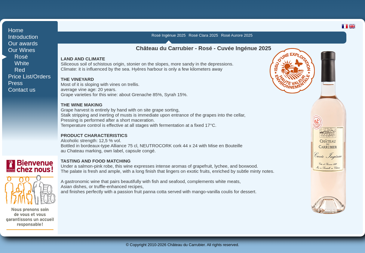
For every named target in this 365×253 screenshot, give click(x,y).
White (18, 63)
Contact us (21, 90)
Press (15, 83)
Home (15, 30)
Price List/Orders (29, 76)
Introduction (23, 37)
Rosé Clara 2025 (203, 35)
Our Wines (21, 50)
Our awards (23, 43)
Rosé (18, 56)
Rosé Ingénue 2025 (169, 35)
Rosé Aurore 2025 (237, 35)
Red (16, 70)
